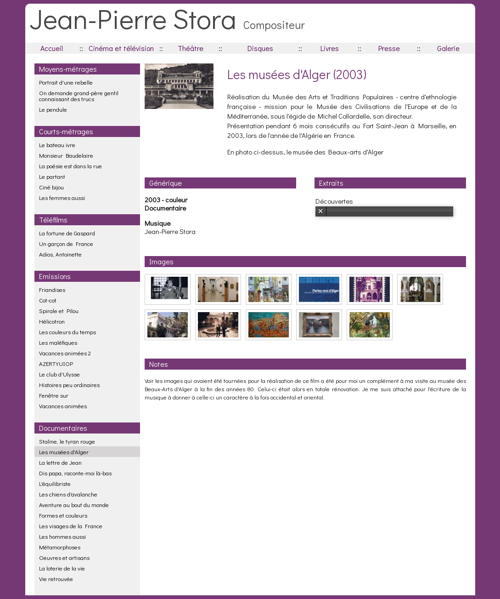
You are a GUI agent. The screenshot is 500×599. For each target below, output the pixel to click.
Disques (260, 48)
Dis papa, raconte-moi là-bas (75, 473)
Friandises (52, 289)
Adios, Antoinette (60, 254)
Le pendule (53, 109)
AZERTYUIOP (56, 363)
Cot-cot (47, 300)
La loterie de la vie (62, 568)
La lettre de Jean (60, 462)
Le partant (52, 176)
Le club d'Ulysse (59, 374)
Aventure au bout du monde (74, 504)
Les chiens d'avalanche (68, 494)
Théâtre (190, 48)
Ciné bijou (51, 187)
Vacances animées (63, 406)
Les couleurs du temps (67, 332)
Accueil (51, 48)
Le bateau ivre (57, 144)
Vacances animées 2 (65, 353)
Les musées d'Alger (64, 452)
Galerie (448, 48)
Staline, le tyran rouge (67, 441)
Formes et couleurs (63, 515)
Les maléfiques (58, 342)
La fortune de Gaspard (67, 233)
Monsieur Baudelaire (66, 155)
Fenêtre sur (53, 395)
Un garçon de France (66, 243)
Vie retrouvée (56, 578)
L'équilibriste (55, 483)
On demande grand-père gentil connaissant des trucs (78, 96)
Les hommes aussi (62, 536)
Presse (389, 48)
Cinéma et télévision (121, 48)
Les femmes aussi (62, 197)
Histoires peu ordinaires (69, 384)
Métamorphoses (59, 547)
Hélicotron (52, 321)
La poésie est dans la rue (70, 166)
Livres (329, 48)
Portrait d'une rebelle (66, 82)
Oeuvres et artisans (64, 557)
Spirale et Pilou (59, 310)
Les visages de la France (70, 526)
